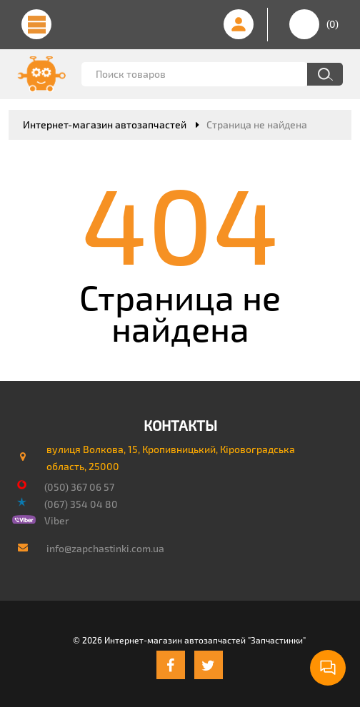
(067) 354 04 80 (81, 504)
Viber (56, 520)
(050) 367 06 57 (79, 487)
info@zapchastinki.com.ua (105, 548)
